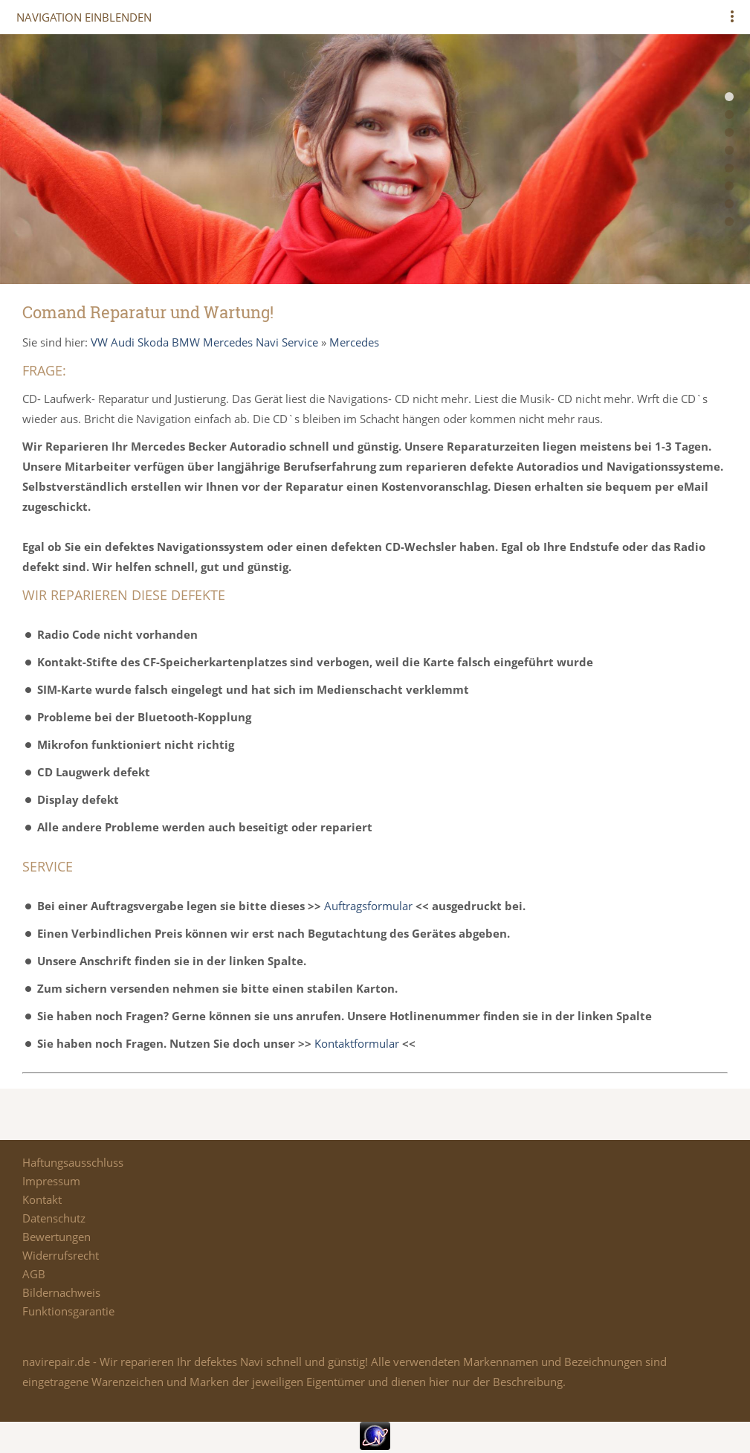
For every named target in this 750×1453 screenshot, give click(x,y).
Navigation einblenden (84, 17)
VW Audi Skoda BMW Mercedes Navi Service (204, 342)
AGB (33, 1273)
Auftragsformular (368, 905)
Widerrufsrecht (60, 1255)
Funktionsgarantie (68, 1311)
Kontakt (42, 1199)
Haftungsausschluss (72, 1162)
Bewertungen (56, 1236)
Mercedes (354, 342)
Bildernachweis (61, 1292)
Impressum (51, 1180)
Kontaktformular (356, 1043)
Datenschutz (53, 1218)
